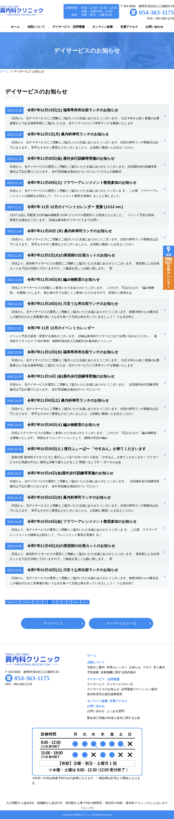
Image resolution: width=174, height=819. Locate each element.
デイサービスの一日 (121, 623)
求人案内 (159, 667)
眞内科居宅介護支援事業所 (104, 694)
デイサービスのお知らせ (103, 689)
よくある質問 (115, 711)
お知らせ (135, 667)
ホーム (4, 71)
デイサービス (53, 623)
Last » (85, 602)
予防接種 (93, 672)
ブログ (147, 667)
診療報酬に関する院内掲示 (118, 672)
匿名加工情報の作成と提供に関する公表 (113, 717)
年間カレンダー (117, 667)
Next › (75, 602)
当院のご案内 (96, 667)
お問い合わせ (96, 711)
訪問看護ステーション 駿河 (139, 689)
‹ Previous (26, 602)
